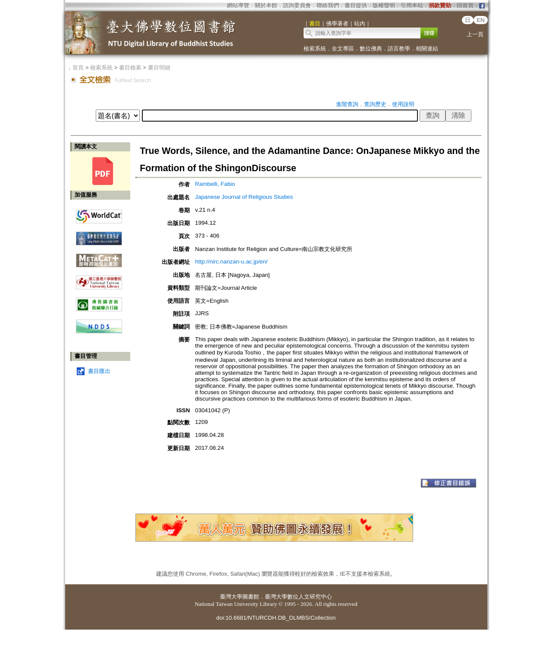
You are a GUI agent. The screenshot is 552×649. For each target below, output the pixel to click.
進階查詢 (347, 104)
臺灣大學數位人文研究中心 (298, 596)
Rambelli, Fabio (215, 184)
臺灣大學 (231, 596)
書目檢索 (130, 67)
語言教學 (399, 48)
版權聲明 (384, 5)
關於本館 (266, 5)
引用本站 (412, 5)
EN (481, 20)
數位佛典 (371, 48)
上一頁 (475, 34)
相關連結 (427, 48)
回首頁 (465, 5)
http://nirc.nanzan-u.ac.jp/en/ (231, 261)
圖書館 (250, 596)
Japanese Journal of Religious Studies (244, 197)
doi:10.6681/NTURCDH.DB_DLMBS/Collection (276, 618)
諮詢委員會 (297, 5)
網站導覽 (238, 5)
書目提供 (356, 5)
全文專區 (343, 48)
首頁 (78, 67)
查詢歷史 (375, 104)
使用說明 (403, 104)
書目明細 (159, 67)
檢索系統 (315, 48)
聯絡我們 (328, 5)
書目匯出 (99, 371)
